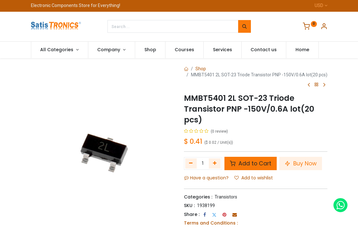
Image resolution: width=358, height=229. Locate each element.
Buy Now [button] (301, 163)
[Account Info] (323, 27)
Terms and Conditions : (211, 223)
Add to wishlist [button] (253, 178)
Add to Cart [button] (250, 163)
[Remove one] (191, 163)
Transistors (226, 196)
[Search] (244, 26)
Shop (200, 68)
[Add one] (215, 163)
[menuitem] (150, 50)
